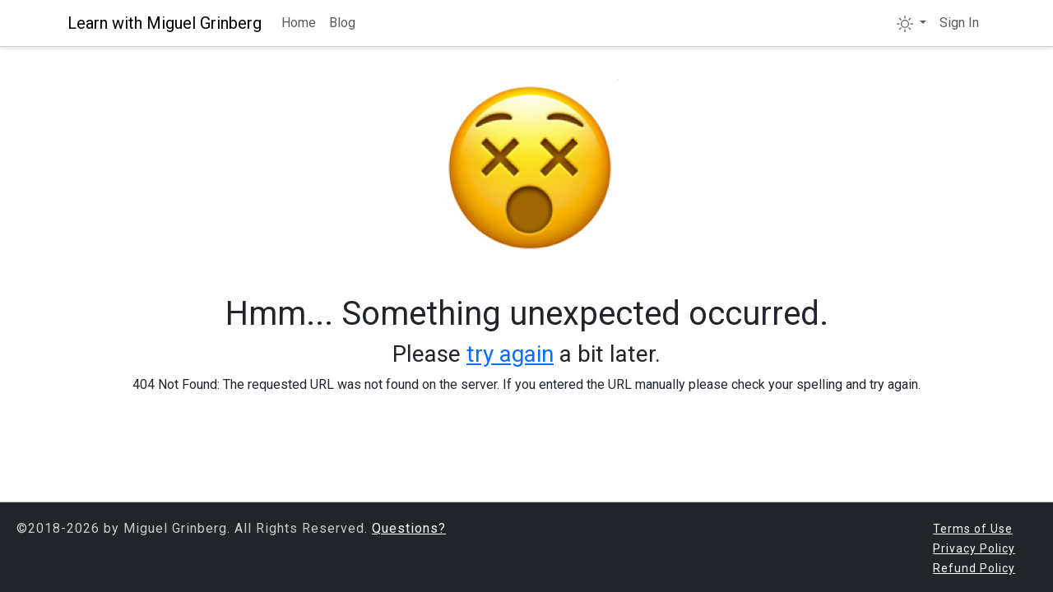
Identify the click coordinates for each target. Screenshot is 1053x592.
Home (298, 22)
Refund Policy (974, 568)
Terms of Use (973, 528)
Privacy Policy (974, 548)
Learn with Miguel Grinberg (164, 23)
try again (510, 354)
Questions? (409, 528)
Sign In (959, 22)
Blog (342, 22)
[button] (911, 23)
